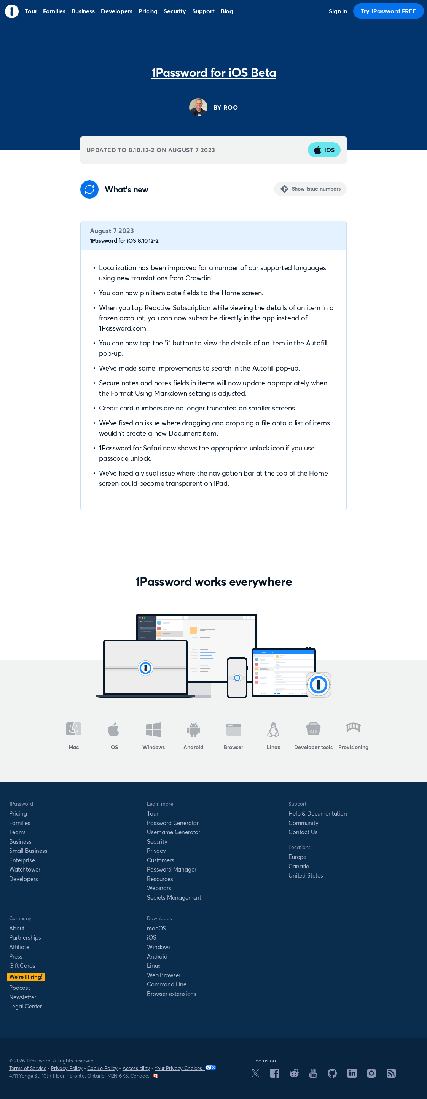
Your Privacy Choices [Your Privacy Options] (185, 1068)
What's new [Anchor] (126, 189)
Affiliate (19, 947)
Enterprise (22, 860)
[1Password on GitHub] (332, 1075)
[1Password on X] (255, 1075)
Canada (298, 866)
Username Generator (173, 832)
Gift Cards (22, 965)
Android (193, 736)
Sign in (338, 11)
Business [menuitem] (83, 11)
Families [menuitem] (54, 11)
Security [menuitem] (175, 11)
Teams (17, 832)
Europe (297, 856)
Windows (153, 736)
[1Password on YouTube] (313, 1075)
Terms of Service (27, 1068)
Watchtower (24, 869)
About (16, 928)
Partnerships (25, 937)
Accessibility (136, 1068)
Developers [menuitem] (116, 11)
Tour (152, 813)
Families (19, 823)
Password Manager (171, 869)
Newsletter (22, 997)
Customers (160, 860)
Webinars (159, 888)
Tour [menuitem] (31, 11)
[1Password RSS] (391, 1075)
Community (303, 823)
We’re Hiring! (26, 976)
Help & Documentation (317, 813)
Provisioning (353, 736)
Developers (23, 879)
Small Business (28, 850)
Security (157, 841)
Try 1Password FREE (388, 11)
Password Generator (173, 823)
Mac (74, 736)
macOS (156, 928)
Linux (273, 736)
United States (305, 875)
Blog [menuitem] (227, 11)
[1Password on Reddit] (294, 1075)
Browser (233, 736)
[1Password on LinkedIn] (352, 1075)
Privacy (156, 850)
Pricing (18, 813)
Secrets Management (174, 897)
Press (15, 956)
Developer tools (313, 736)
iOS (324, 150)
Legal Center (25, 1006)
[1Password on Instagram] (371, 1075)
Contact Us (302, 832)
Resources (160, 879)
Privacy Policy (67, 1068)
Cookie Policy (102, 1068)
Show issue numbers (316, 188)
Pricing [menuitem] (148, 11)
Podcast (19, 987)
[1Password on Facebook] (274, 1075)
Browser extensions (171, 993)
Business (20, 841)
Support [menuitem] (203, 11)
